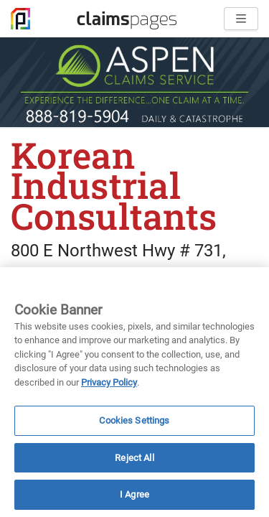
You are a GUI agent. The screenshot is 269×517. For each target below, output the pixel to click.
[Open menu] (241, 18)
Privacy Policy (109, 382)
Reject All (134, 457)
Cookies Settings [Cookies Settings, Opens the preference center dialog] (134, 420)
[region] (134, 392)
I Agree (134, 494)
